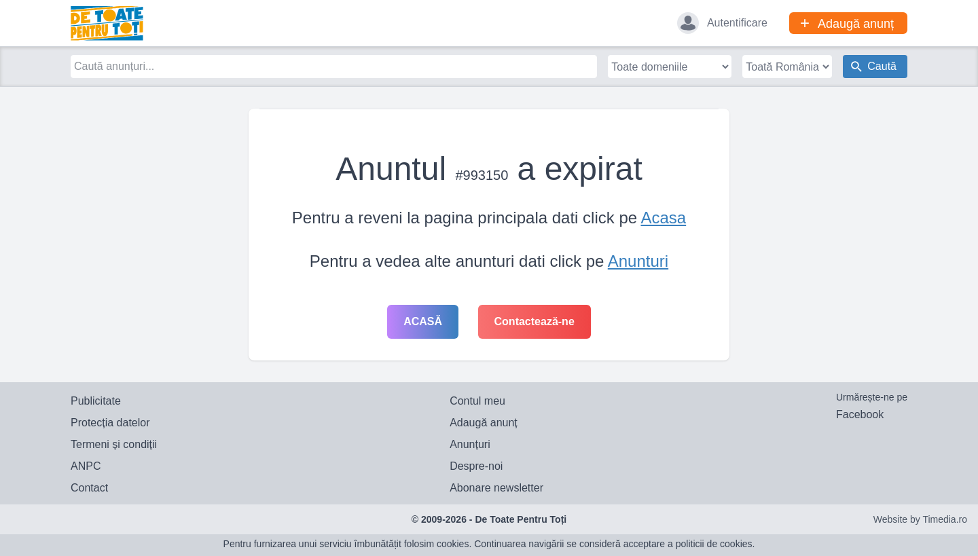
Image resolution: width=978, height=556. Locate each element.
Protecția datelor (110, 422)
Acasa (663, 217)
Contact (89, 488)
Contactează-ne (534, 321)
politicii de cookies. (715, 543)
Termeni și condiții (114, 444)
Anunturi (638, 261)
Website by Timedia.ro (920, 519)
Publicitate (96, 401)
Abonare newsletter (496, 488)
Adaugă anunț (484, 422)
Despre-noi (476, 466)
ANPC (86, 466)
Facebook (860, 414)
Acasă (422, 321)
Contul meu (477, 401)
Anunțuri (470, 444)
